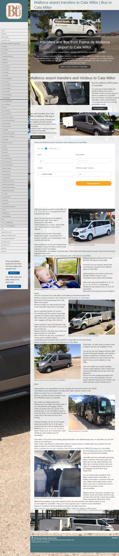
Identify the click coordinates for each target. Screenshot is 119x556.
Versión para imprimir (39, 538)
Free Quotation (99, 108)
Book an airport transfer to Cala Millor (73, 67)
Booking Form (37, 137)
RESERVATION (13, 286)
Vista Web (115, 538)
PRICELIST (13, 273)
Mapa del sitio (52, 538)
